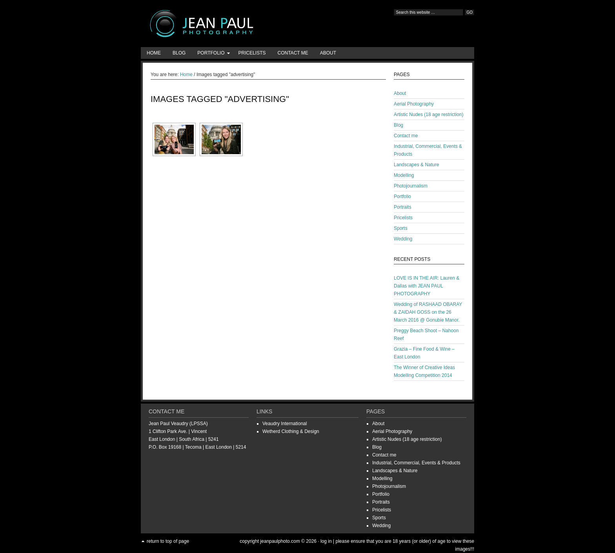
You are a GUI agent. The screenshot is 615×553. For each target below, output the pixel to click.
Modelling (404, 175)
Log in (326, 541)
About (328, 53)
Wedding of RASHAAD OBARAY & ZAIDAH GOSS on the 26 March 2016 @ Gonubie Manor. (428, 312)
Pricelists (252, 53)
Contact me (293, 53)
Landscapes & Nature (416, 164)
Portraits (402, 207)
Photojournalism (411, 186)
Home (154, 53)
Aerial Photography (414, 104)
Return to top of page (168, 541)
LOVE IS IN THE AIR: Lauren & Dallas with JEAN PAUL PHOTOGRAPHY (426, 286)
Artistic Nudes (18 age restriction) (428, 114)
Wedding (403, 239)
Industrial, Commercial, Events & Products (416, 463)
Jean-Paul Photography (219, 23)
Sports (401, 228)
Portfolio (210, 54)
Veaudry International (284, 423)
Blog (179, 53)
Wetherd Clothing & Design (290, 431)
